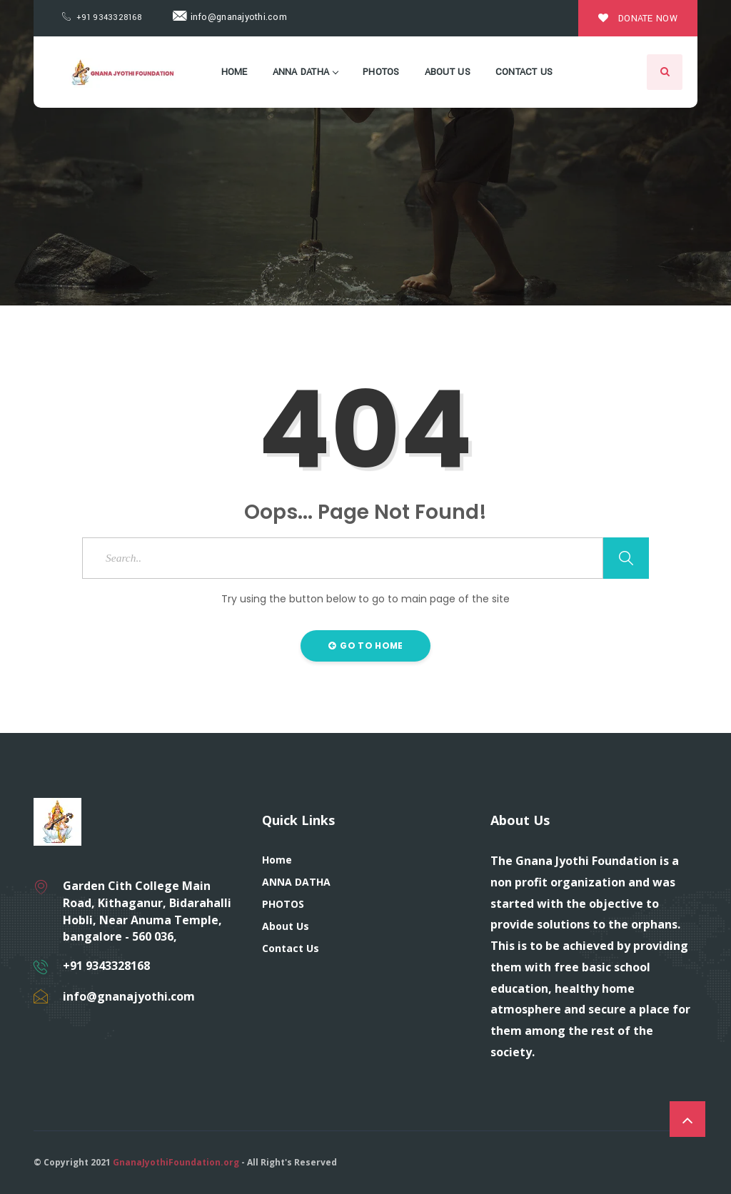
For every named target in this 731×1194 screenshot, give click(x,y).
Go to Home (365, 645)
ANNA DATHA (305, 72)
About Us (447, 72)
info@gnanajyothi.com (230, 17)
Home (234, 72)
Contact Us (524, 72)
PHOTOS (381, 72)
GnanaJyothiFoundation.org (176, 1162)
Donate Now (637, 18)
